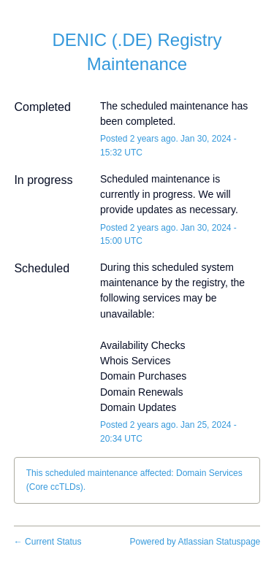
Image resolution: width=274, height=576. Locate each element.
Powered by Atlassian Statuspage (194, 542)
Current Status (48, 542)
